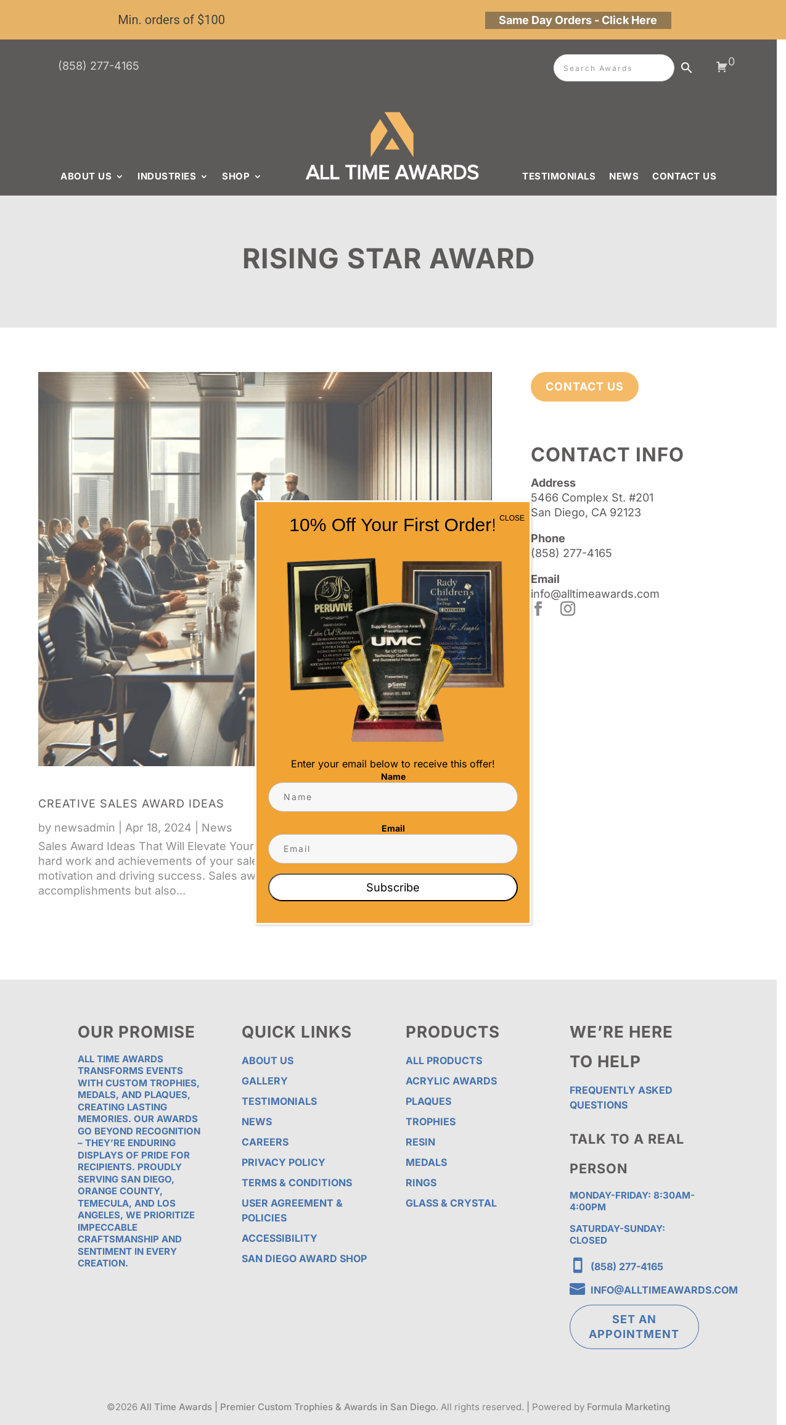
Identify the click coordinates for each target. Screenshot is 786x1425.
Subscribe (393, 887)
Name (393, 776)
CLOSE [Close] (512, 518)
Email (393, 828)
